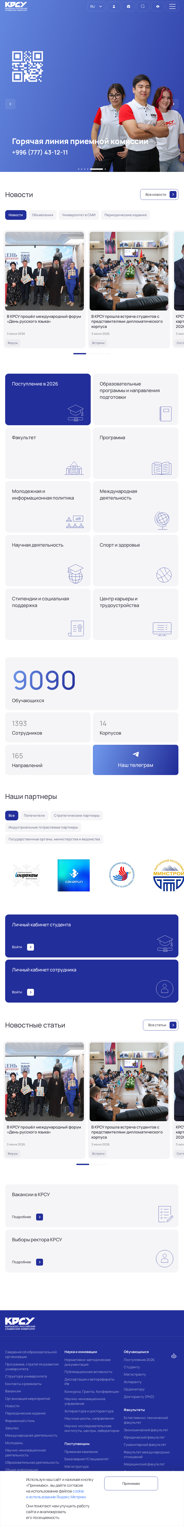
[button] (78, 169)
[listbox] (96, 6)
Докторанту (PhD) (139, 1396)
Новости (12, 1406)
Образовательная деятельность (32, 1462)
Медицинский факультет (144, 1464)
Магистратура (76, 1466)
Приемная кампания (81, 1451)
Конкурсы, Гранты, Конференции (91, 1391)
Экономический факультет (146, 1430)
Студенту (132, 1367)
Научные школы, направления (89, 1418)
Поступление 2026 (139, 1359)
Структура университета (26, 1376)
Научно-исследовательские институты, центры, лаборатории (91, 1428)
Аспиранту (133, 1381)
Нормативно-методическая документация (87, 1362)
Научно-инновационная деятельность (25, 1452)
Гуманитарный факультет (145, 1444)
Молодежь (14, 1442)
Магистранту (135, 1374)
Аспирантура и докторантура (88, 1411)
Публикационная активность (88, 1371)
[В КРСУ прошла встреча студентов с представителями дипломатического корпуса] (129, 289)
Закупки (11, 1428)
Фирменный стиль (20, 1420)
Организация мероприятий (27, 1398)
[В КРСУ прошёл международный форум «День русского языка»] (44, 289)
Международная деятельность (31, 1435)
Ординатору (134, 1389)
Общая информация (21, 1469)
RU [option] (92, 6)
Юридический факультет (144, 1437)
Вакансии (13, 1391)
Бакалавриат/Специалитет (86, 1459)
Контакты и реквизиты (23, 1383)
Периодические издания (25, 1413)
